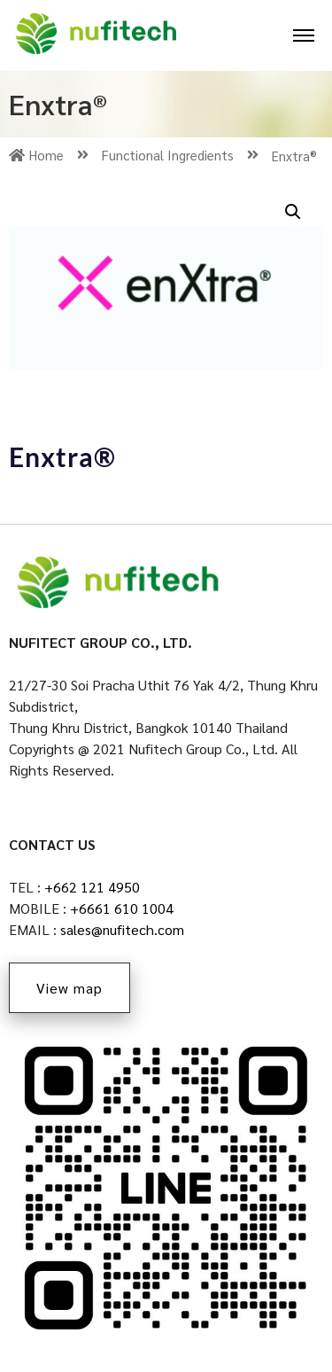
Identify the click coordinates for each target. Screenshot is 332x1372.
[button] (293, 212)
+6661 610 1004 (122, 908)
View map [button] (69, 987)
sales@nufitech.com (122, 929)
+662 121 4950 (92, 886)
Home (49, 155)
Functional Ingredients (180, 155)
